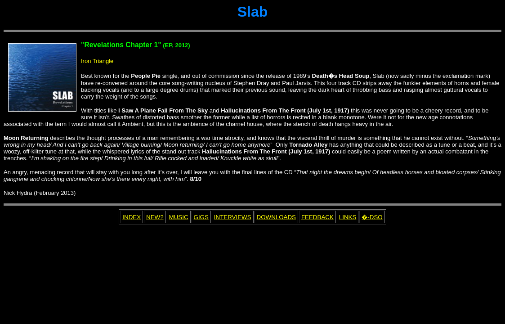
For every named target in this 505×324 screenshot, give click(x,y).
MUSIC (178, 217)
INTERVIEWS (232, 217)
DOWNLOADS (276, 217)
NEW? (155, 217)
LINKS (348, 217)
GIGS (201, 217)
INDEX (131, 217)
